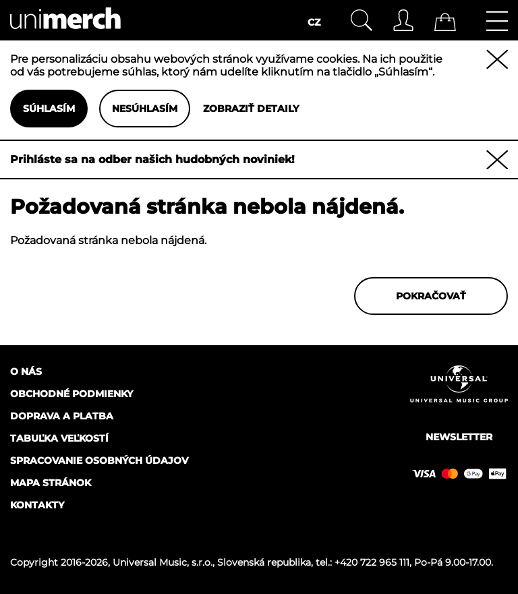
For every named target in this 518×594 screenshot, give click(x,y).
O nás (26, 371)
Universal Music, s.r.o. (162, 562)
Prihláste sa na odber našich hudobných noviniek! (152, 159)
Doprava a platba (61, 416)
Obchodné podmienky (71, 394)
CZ (314, 22)
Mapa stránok (50, 483)
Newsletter (459, 437)
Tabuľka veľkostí (59, 438)
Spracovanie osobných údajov (99, 460)
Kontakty (37, 505)
